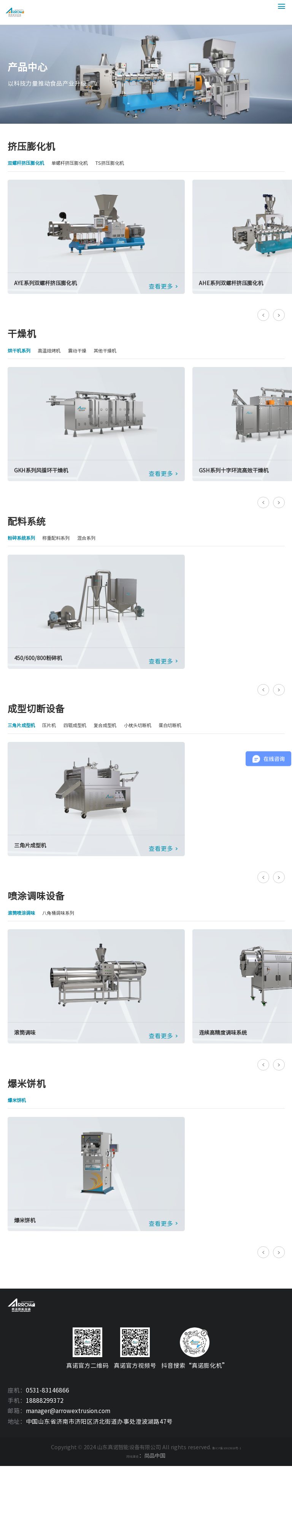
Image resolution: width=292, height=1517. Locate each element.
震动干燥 (95, 358)
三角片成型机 (26, 746)
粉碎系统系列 (26, 552)
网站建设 (132, 1507)
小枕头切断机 (171, 746)
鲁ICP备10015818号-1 (226, 1498)
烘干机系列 (23, 358)
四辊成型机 (92, 746)
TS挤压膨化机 (139, 164)
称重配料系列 (69, 552)
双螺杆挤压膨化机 (32, 164)
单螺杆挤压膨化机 (87, 164)
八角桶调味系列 (72, 940)
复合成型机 (130, 746)
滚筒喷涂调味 (26, 940)
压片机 (60, 746)
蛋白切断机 (212, 746)
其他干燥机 (130, 358)
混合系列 (107, 552)
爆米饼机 (20, 1134)
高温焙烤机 (60, 358)
